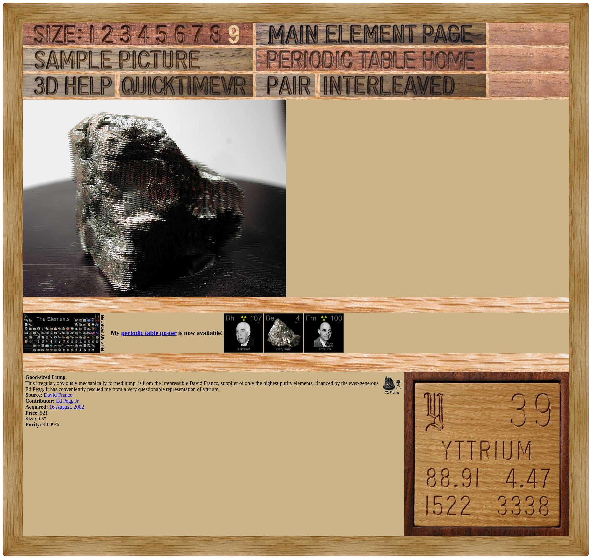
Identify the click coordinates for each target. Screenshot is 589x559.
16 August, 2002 (66, 407)
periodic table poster (149, 332)
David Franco (58, 395)
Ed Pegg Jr (67, 401)
